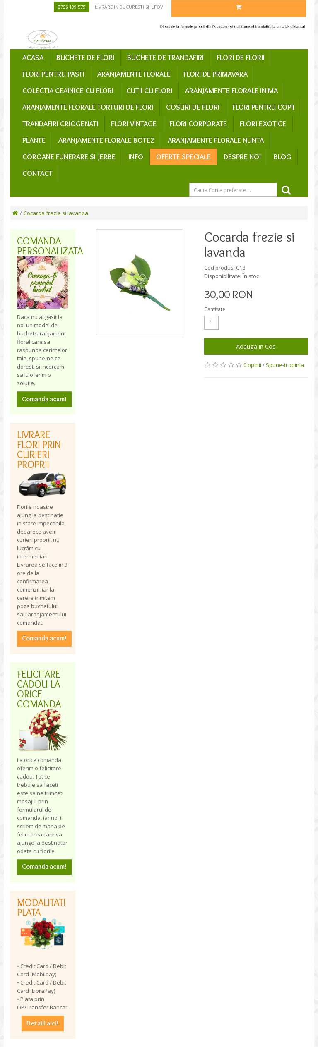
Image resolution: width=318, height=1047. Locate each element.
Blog (282, 156)
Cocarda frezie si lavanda (56, 213)
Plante (34, 140)
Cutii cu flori (149, 90)
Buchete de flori (85, 57)
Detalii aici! (42, 1023)
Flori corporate (198, 123)
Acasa (32, 57)
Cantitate (214, 309)
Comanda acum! (44, 399)
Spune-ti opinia (285, 365)
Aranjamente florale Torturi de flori (87, 107)
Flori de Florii (241, 57)
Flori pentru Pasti (53, 74)
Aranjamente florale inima (231, 90)
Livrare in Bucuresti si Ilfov (129, 7)
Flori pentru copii (263, 107)
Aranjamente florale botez (106, 140)
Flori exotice (263, 123)
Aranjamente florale (134, 74)
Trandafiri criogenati (60, 123)
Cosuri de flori (192, 107)
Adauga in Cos (256, 346)
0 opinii (252, 365)
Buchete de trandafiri (165, 57)
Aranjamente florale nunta (216, 140)
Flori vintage (134, 123)
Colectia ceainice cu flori (67, 90)
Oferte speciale (183, 156)
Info (135, 156)
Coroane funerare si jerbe (69, 156)
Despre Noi (242, 156)
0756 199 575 (71, 7)
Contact (37, 173)
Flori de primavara (215, 74)
